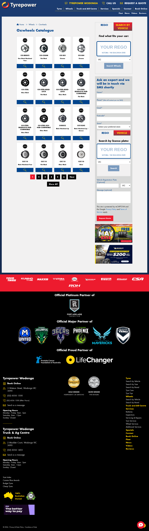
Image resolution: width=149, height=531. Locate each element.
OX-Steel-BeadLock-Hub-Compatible (81, 91)
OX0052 (62, 126)
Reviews (142, 13)
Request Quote (105, 218)
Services (104, 8)
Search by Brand (132, 387)
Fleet (121, 13)
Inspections (130, 415)
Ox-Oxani (43, 55)
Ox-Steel (25, 90)
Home (20, 24)
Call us (109, 3)
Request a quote (133, 3)
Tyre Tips (129, 393)
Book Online (141, 8)
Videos (134, 13)
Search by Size (132, 384)
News (127, 13)
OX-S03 (62, 55)
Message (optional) (104, 190)
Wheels (69, 8)
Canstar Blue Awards (11, 480)
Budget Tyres (8, 483)
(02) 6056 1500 (15, 395)
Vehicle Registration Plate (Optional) (107, 181)
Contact (127, 8)
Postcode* (101, 115)
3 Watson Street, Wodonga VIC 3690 (21, 389)
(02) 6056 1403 (15, 450)
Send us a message (16, 405)
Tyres (59, 8)
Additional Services (133, 427)
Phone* (110, 100)
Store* (99, 123)
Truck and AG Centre (87, 8)
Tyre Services (131, 421)
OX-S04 (81, 55)
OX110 (25, 162)
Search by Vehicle (133, 381)
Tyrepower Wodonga (81, 3)
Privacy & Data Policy (17, 527)
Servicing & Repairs (133, 418)
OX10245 (81, 126)
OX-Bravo (25, 55)
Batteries (129, 412)
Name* (100, 92)
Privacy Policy (111, 209)
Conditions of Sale (31, 527)
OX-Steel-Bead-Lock (43, 91)
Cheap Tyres (8, 486)
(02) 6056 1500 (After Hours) (18, 400)
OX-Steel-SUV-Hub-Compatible (44, 127)
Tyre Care (130, 390)
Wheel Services (132, 424)
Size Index (7, 477)
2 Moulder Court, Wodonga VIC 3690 (22, 444)
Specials (116, 8)
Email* (99, 108)
